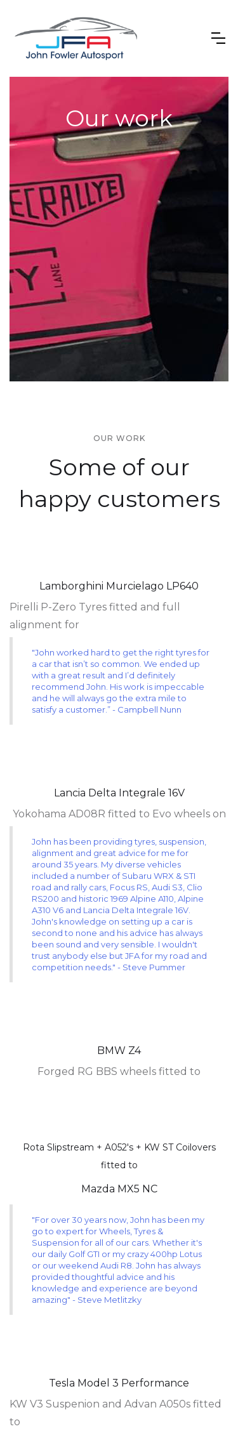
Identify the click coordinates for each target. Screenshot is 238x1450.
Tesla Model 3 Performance (119, 1383)
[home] (76, 38)
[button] (218, 38)
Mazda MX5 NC (119, 1189)
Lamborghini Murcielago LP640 (119, 586)
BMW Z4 (119, 1051)
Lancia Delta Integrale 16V (119, 793)
